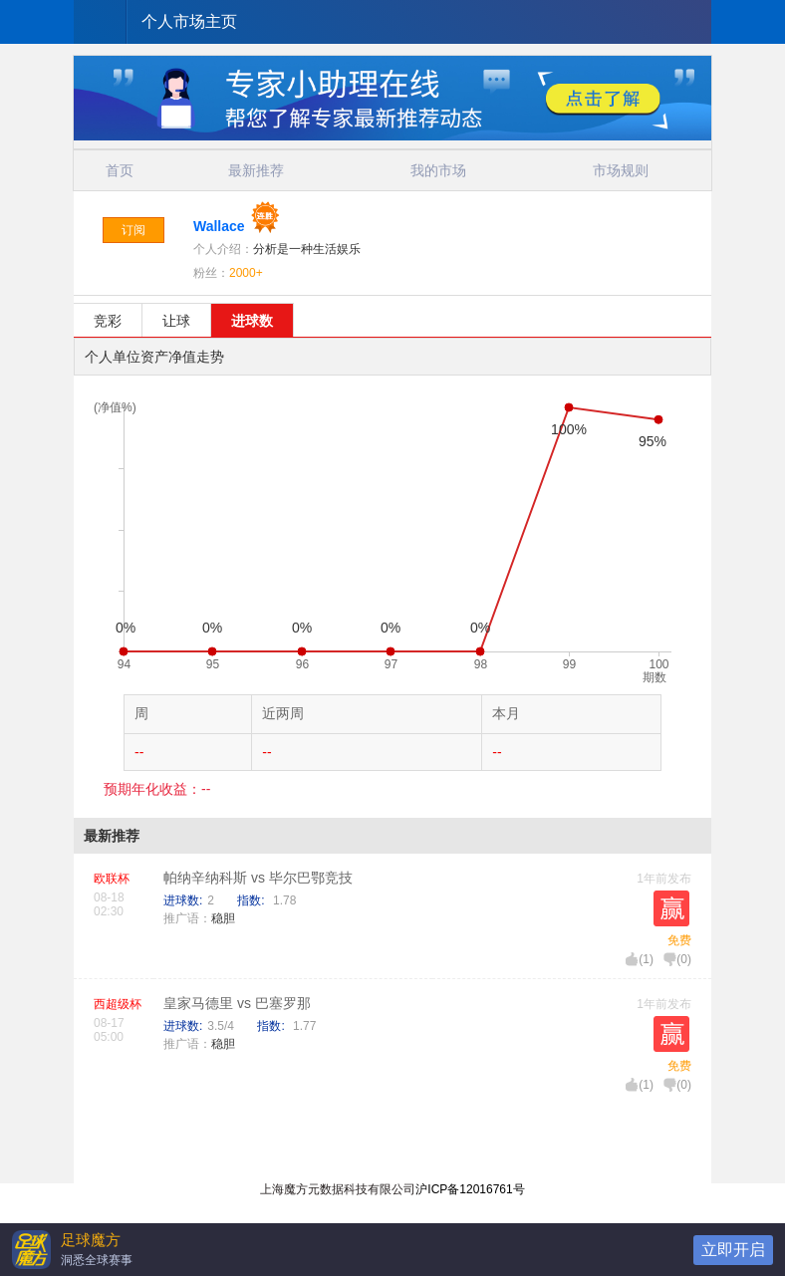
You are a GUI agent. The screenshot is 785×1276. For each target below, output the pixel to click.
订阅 (133, 230)
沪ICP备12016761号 (469, 1189)
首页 (119, 170)
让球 (176, 321)
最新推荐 (256, 170)
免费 (679, 940)
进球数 (252, 321)
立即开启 (733, 1249)
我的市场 (438, 170)
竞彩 (108, 321)
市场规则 (621, 170)
